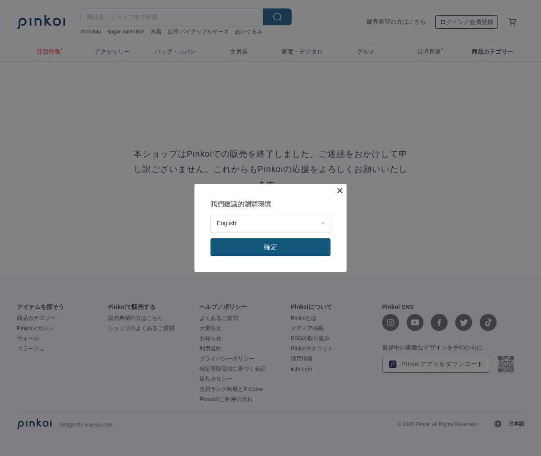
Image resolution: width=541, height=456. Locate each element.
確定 (270, 247)
